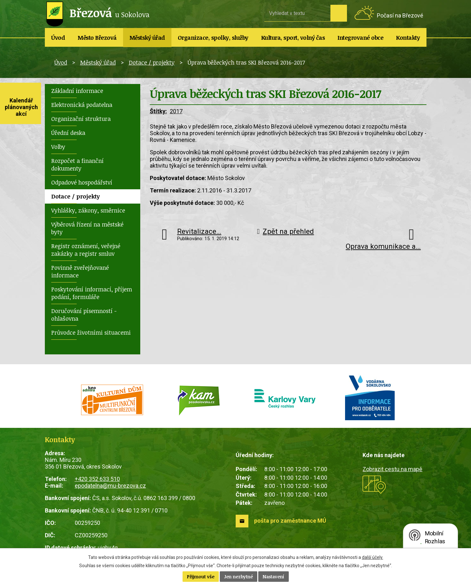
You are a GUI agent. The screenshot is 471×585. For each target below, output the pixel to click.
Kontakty (408, 37)
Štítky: (158, 111)
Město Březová (97, 37)
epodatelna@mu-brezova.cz (110, 485)
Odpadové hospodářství (81, 182)
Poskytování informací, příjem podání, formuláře (91, 293)
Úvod (58, 37)
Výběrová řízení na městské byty (87, 228)
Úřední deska (68, 132)
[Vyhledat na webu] (297, 13)
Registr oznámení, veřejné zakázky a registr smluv (85, 249)
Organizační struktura (81, 118)
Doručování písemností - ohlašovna (84, 314)
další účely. (372, 557)
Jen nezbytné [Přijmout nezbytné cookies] (238, 577)
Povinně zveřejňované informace (80, 271)
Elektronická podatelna (81, 104)
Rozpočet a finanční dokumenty (77, 164)
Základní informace (77, 90)
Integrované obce (360, 37)
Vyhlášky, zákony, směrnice (88, 210)
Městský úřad (147, 37)
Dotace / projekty (152, 62)
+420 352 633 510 (97, 479)
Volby (58, 146)
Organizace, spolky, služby (213, 37)
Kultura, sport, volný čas (293, 37)
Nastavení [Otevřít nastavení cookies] (273, 577)
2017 (176, 111)
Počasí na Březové (400, 15)
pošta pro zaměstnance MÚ (290, 520)
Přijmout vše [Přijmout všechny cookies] (200, 577)
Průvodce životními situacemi (91, 332)
